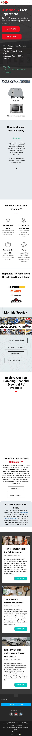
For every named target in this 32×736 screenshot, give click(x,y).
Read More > (21, 578)
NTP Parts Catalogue (15, 347)
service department (11, 518)
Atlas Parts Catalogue (16, 340)
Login (18, 732)
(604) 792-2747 (16, 704)
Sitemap (14, 732)
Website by (16, 734)
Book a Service (12, 36)
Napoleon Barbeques (16, 360)
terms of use (21, 727)
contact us (24, 512)
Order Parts (11, 29)
